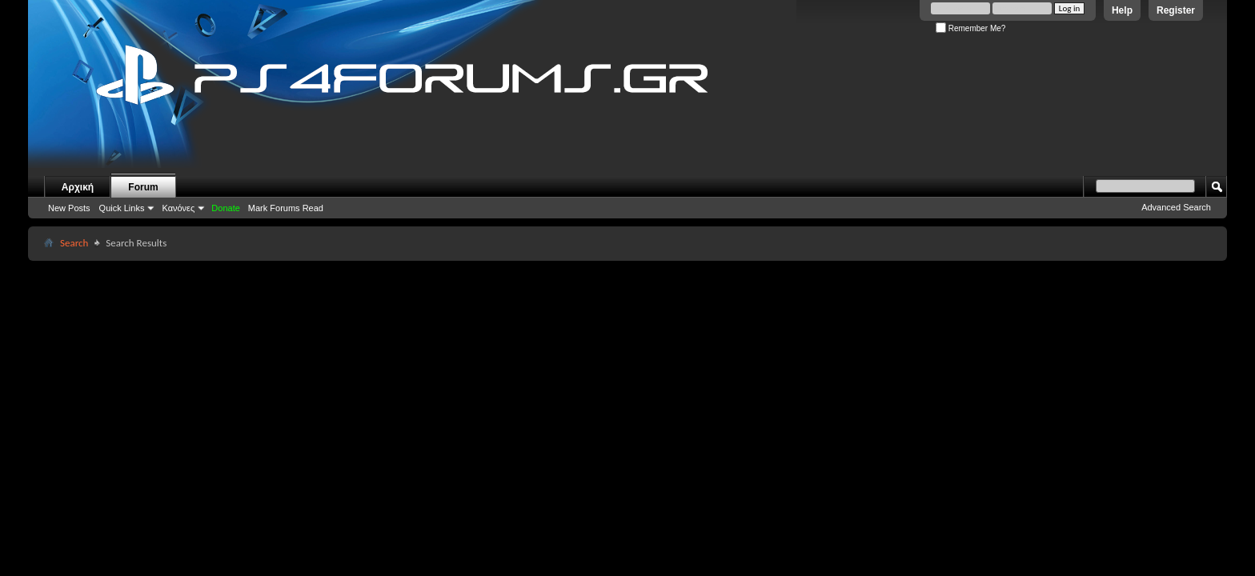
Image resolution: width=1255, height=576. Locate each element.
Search (74, 243)
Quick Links (122, 208)
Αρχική (78, 187)
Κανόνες (178, 208)
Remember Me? (970, 28)
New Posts (69, 208)
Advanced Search (1176, 207)
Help (1122, 10)
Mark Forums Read (285, 208)
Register (1176, 10)
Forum (143, 187)
